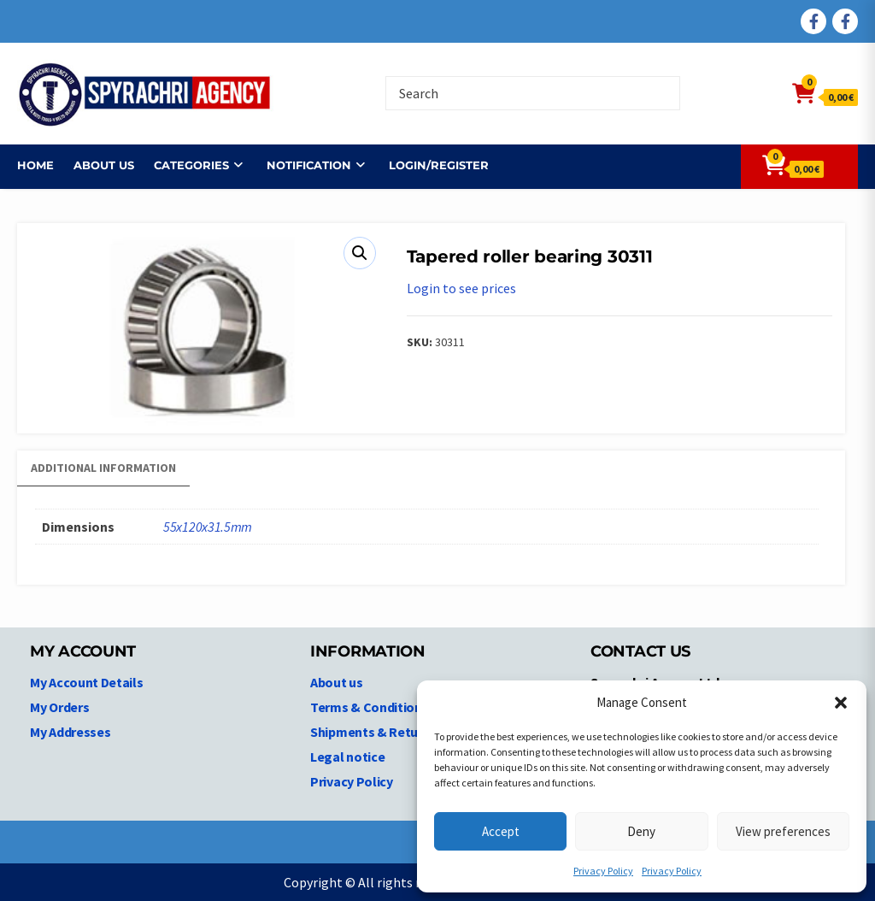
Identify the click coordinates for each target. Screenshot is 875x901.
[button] (840, 702)
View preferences (783, 831)
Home (35, 165)
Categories (191, 165)
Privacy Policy (603, 870)
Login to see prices (461, 288)
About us (103, 165)
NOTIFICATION (309, 165)
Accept (501, 831)
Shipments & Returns (373, 731)
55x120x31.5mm (207, 526)
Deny (641, 831)
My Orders (59, 707)
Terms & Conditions (369, 707)
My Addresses (70, 731)
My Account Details (87, 682)
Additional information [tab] (103, 467)
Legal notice (347, 756)
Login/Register (439, 165)
